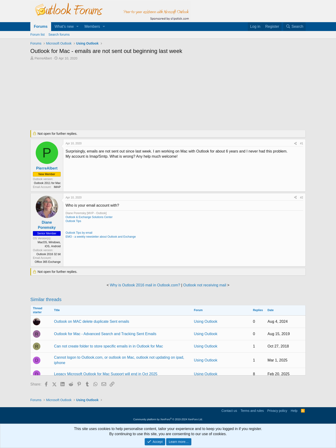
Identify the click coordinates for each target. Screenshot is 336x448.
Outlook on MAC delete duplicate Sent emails (91, 321)
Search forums (59, 34)
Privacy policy (277, 411)
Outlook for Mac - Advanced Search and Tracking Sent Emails (105, 334)
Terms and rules (252, 411)
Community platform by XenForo (168, 419)
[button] (77, 26)
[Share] (295, 143)
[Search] (294, 26)
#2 (301, 197)
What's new (64, 26)
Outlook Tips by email (79, 232)
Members (92, 26)
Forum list (37, 34)
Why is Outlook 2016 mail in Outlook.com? (145, 285)
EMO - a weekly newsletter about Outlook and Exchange (101, 236)
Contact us (229, 411)
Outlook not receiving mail (204, 285)
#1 (301, 143)
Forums (41, 26)
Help (294, 411)
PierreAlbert (43, 58)
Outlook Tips (73, 221)
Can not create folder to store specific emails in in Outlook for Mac (108, 346)
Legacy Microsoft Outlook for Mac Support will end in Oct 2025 (106, 374)
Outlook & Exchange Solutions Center (89, 217)
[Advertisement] (143, 95)
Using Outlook (205, 321)
